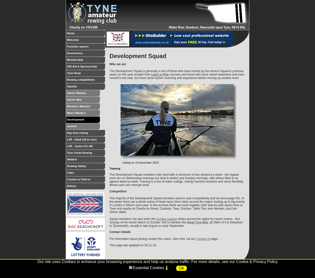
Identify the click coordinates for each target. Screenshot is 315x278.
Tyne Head (86, 74)
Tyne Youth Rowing (86, 153)
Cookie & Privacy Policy (257, 262)
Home (86, 34)
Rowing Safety (86, 167)
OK (181, 268)
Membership (86, 60)
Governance (86, 54)
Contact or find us (86, 180)
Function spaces (86, 47)
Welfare (86, 160)
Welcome (86, 40)
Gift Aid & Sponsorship (86, 67)
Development (83, 120)
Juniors (83, 127)
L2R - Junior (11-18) (86, 147)
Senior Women (83, 94)
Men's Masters (83, 113)
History (86, 187)
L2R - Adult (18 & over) (86, 140)
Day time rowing (86, 133)
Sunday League (166, 219)
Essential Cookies (148, 268)
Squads (86, 87)
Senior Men (83, 100)
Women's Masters (83, 107)
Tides (86, 173)
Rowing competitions (86, 80)
